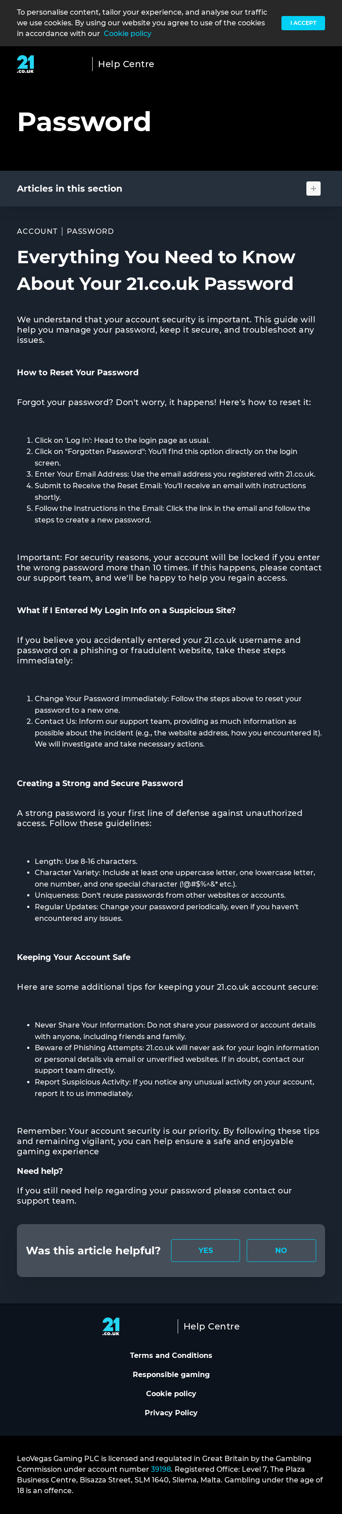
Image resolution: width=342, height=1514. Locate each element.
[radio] (205, 1250)
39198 (161, 1469)
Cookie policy (127, 33)
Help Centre (126, 64)
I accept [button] (303, 23)
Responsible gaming (171, 1374)
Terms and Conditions (171, 1355)
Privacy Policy (171, 1413)
